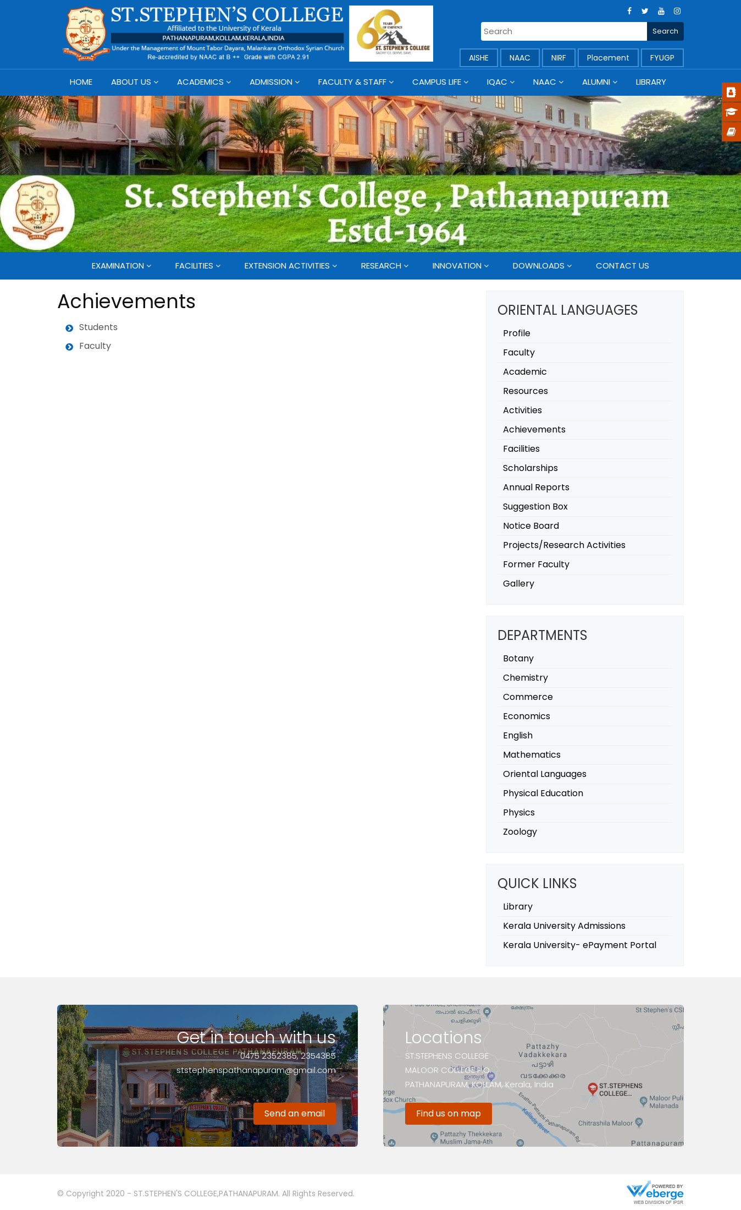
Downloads (539, 265)
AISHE (479, 57)
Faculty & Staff (352, 81)
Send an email (294, 1113)
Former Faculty (536, 564)
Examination (118, 265)
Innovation (457, 265)
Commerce (528, 697)
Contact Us (622, 265)
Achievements (534, 429)
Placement (608, 57)
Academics (200, 81)
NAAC (520, 57)
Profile (516, 333)
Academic (525, 371)
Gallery (518, 583)
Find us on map (448, 1113)
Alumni (596, 81)
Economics (526, 716)
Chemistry (525, 677)
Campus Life (436, 81)
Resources (525, 391)
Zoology (520, 831)
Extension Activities (287, 265)
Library (651, 81)
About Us (131, 81)
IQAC (497, 81)
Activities (522, 410)
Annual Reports (536, 487)
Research (381, 265)
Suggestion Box (535, 506)
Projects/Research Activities (564, 545)
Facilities (194, 265)
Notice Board (531, 525)
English (518, 735)
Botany (518, 658)
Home (81, 81)
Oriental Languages (545, 774)
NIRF (558, 57)
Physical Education (543, 793)
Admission (271, 81)
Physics (519, 812)
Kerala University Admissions (564, 925)
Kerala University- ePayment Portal (579, 945)
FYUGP (662, 57)
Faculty (519, 352)
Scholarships (530, 468)
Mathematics (532, 754)
